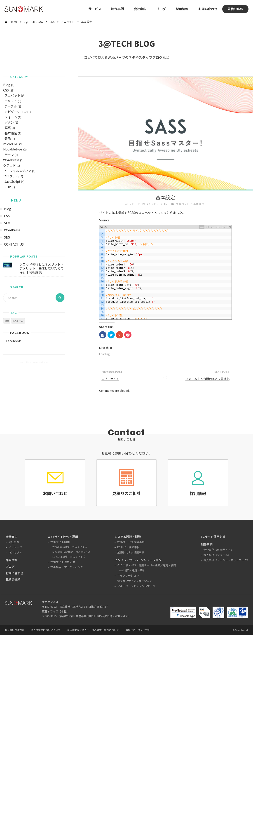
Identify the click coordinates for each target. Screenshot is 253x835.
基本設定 (11, 133)
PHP (8, 187)
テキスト (11, 101)
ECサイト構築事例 (128, 547)
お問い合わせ (207, 9)
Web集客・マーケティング (66, 567)
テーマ (9, 154)
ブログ (161, 9)
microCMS (11, 144)
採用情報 (182, 9)
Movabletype (13, 149)
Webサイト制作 (60, 542)
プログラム (11, 176)
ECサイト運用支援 (213, 537)
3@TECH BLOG (33, 21)
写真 (8, 127)
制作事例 (117, 9)
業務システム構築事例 (130, 552)
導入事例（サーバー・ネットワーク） (227, 560)
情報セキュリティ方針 (137, 630)
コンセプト (15, 552)
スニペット (68, 21)
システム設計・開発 (128, 537)
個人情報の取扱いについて (46, 630)
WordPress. (44, 362)
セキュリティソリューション (134, 580)
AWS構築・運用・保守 (131, 570)
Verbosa (33, 362)
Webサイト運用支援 (62, 562)
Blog (6, 84)
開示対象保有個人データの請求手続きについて (93, 630)
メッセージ (15, 547)
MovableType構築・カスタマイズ (71, 552)
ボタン (9, 122)
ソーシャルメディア (17, 171)
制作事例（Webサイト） (219, 549)
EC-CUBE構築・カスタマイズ (68, 556)
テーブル (11, 106)
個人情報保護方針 (14, 630)
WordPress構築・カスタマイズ (69, 547)
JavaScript (12, 181)
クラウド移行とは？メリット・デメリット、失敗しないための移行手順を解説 (41, 268)
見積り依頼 (235, 9)
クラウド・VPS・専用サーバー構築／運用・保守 (146, 565)
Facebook (19, 332)
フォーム (11, 117)
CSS (51, 21)
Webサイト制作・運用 (63, 537)
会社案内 (11, 537)
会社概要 (13, 542)
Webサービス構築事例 (131, 542)
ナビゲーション (16, 111)
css (7, 320)
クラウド (9, 165)
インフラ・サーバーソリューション (138, 560)
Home (13, 21)
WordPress (11, 160)
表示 (8, 138)
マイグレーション (128, 575)
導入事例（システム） (217, 555)
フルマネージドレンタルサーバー (137, 586)
